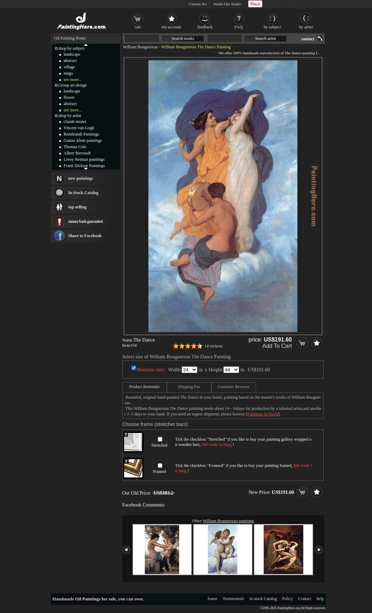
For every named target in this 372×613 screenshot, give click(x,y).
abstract (70, 60)
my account (171, 27)
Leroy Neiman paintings (84, 159)
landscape (72, 54)
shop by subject (72, 48)
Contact (304, 598)
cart (138, 27)
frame (212, 598)
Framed (159, 471)
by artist (306, 27)
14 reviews (213, 346)
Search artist (265, 38)
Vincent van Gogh (79, 127)
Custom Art (198, 4)
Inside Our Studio (227, 4)
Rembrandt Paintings (81, 134)
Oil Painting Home (70, 38)
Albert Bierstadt (77, 153)
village (69, 66)
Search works (182, 38)
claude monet (75, 121)
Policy (287, 598)
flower (69, 97)
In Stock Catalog (83, 192)
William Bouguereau (140, 46)
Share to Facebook (85, 235)
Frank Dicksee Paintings (84, 165)
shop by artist (70, 115)
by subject (272, 27)
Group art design (73, 85)
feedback (204, 27)
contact (307, 38)
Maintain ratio (151, 369)
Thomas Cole (75, 146)
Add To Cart (277, 346)
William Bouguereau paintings (228, 520)
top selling (77, 207)
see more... (73, 79)
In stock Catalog (263, 598)
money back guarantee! (85, 221)
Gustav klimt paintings (83, 140)
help (320, 598)
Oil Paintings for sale (95, 598)
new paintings (80, 178)
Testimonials (233, 598)
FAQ (239, 27)
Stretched (159, 445)
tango (68, 73)
